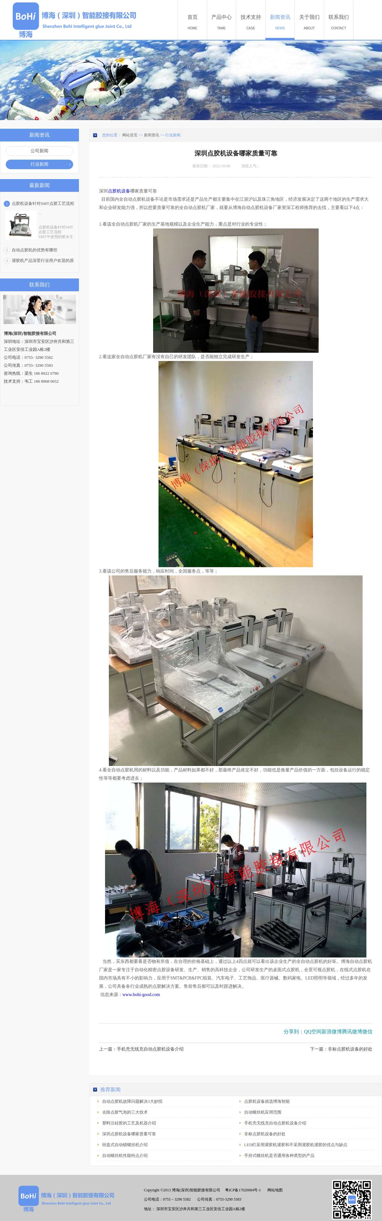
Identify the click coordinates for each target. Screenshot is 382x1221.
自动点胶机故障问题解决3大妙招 (132, 1101)
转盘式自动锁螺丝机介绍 (125, 1144)
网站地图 (274, 1190)
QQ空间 (313, 1031)
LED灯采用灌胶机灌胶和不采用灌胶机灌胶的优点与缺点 (295, 1144)
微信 (367, 1031)
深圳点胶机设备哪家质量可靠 (129, 1133)
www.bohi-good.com (141, 994)
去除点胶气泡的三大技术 (125, 1112)
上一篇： (141, 1049)
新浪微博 (332, 1031)
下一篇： (341, 1049)
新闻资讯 (151, 135)
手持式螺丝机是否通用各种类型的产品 (279, 1155)
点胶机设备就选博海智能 (267, 1101)
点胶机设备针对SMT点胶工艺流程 (43, 203)
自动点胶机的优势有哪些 (34, 250)
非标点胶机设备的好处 (265, 1133)
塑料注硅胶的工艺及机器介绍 (129, 1123)
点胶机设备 (119, 191)
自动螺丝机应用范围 (262, 1112)
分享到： (294, 1031)
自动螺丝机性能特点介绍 (125, 1155)
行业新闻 (172, 135)
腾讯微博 (352, 1031)
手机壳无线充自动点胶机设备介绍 (275, 1123)
